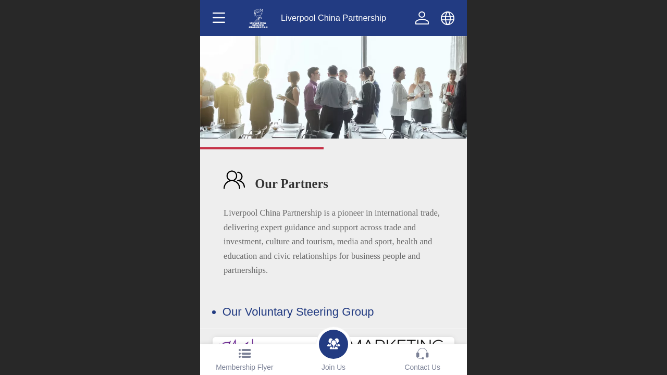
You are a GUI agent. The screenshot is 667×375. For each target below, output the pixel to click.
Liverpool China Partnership (333, 17)
